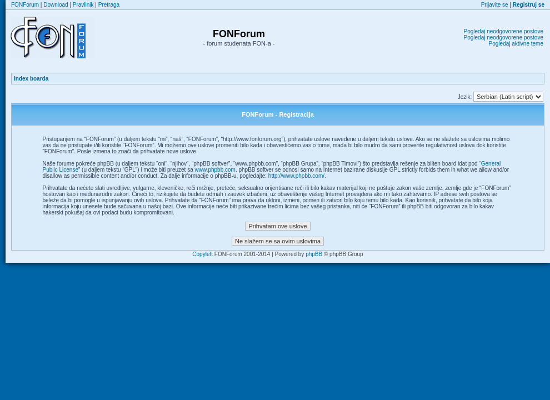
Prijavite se (494, 5)
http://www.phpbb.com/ (296, 176)
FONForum (25, 5)
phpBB (314, 254)
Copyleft (202, 254)
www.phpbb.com (215, 170)
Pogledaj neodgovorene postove (503, 31)
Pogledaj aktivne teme (516, 44)
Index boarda (31, 79)
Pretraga (108, 5)
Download (55, 5)
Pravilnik (83, 5)
